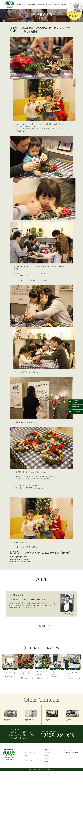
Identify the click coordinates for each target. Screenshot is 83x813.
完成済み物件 (48, 750)
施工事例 (47, 755)
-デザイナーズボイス (29, 755)
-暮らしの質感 (28, 758)
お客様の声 (48, 758)
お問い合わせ (67, 750)
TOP (26, 750)
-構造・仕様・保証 (29, 760)
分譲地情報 (48, 752)
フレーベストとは (30, 752)
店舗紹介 (47, 761)
